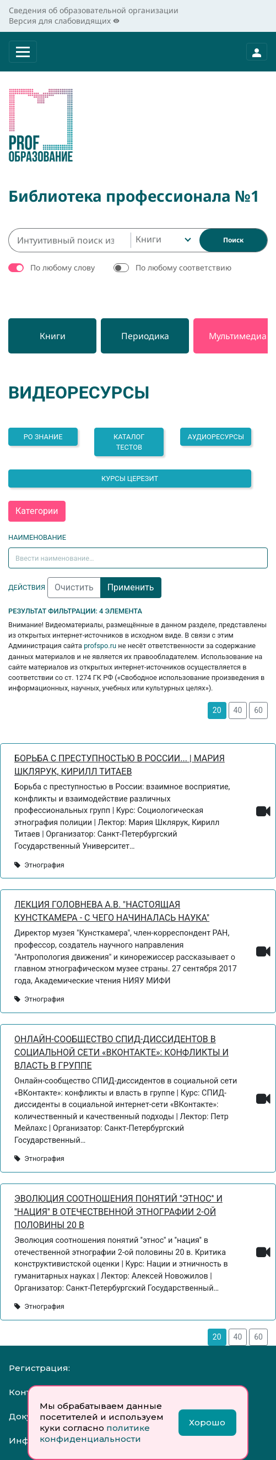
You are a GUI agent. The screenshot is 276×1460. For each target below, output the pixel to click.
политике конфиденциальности (95, 1433)
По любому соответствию (183, 267)
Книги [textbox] (148, 239)
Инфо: (22, 1440)
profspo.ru (100, 645)
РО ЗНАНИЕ (43, 437)
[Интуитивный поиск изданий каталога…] (69, 240)
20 (217, 710)
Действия (26, 587)
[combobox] (162, 240)
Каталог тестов (128, 442)
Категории (36, 511)
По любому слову (62, 267)
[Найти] (233, 240)
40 (238, 710)
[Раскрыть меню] (23, 52)
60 (258, 710)
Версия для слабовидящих (64, 20)
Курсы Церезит (129, 478)
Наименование (37, 537)
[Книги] (52, 335)
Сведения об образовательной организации (93, 10)
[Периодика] (145, 335)
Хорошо (207, 1422)
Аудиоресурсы (215, 437)
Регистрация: (39, 1368)
